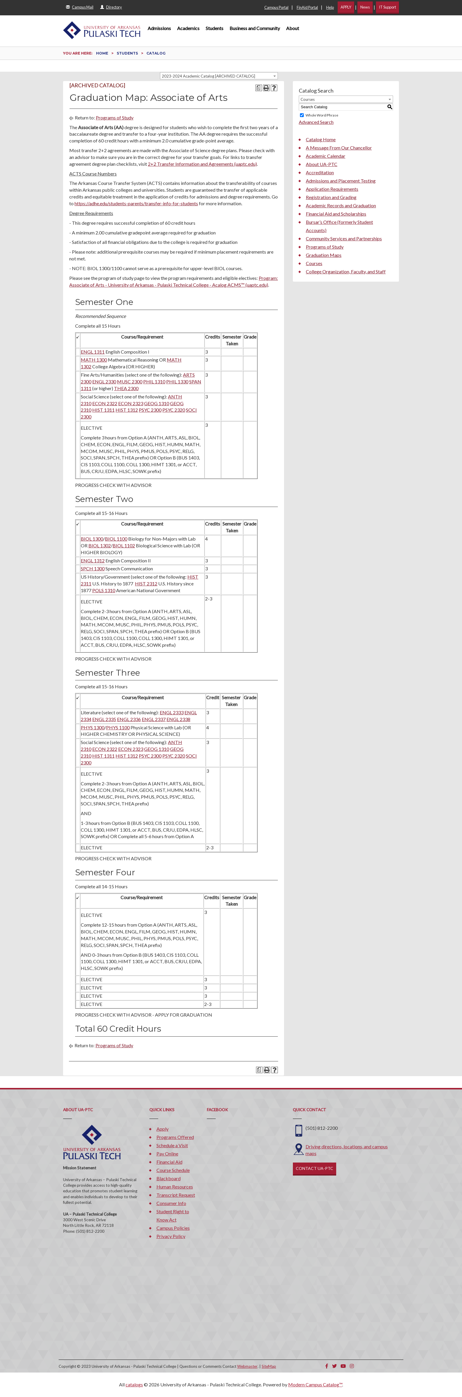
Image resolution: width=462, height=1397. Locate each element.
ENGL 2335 (104, 719)
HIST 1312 (127, 410)
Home (102, 53)
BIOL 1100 (116, 538)
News (365, 7)
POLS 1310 (103, 590)
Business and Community (255, 28)
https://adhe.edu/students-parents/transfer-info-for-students (136, 203)
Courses (314, 263)
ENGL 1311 (93, 351)
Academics (188, 28)
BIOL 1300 (92, 538)
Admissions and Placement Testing (341, 180)
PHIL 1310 (154, 381)
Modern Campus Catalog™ (315, 1384)
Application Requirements (332, 189)
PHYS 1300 (92, 727)
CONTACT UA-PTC (314, 1168)
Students (214, 28)
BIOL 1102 (124, 545)
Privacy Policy (170, 1236)
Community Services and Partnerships (344, 238)
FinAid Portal (307, 7)
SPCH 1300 (93, 568)
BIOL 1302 (99, 545)
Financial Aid (169, 1162)
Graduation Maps (323, 255)
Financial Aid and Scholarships (336, 213)
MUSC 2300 (129, 381)
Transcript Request (175, 1195)
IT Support (387, 7)
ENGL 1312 (93, 560)
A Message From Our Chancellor (339, 147)
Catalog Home (321, 139)
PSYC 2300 (150, 410)
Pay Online (167, 1153)
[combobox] (219, 75)
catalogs (134, 1384)
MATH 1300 (94, 359)
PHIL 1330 (177, 381)
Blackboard (168, 1178)
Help (330, 7)
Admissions (159, 28)
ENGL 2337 (154, 719)
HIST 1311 (103, 410)
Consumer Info (171, 1203)
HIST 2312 (146, 583)
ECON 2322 (104, 403)
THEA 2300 (126, 388)
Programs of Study (114, 117)
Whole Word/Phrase (322, 115)
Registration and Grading (331, 197)
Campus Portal (276, 7)
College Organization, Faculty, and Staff (346, 271)
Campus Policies (173, 1228)
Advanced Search (316, 122)
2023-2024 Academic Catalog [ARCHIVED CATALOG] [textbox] (208, 76)
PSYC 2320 (173, 410)
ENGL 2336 (129, 719)
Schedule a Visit (172, 1145)
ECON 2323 (130, 403)
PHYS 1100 (118, 727)
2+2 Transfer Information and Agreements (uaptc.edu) (202, 164)
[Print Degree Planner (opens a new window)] (258, 88)
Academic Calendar (325, 156)
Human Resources (174, 1186)
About (292, 28)
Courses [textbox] (308, 99)
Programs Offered (175, 1137)
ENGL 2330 (104, 381)
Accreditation (320, 172)
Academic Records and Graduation (341, 205)
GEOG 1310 (156, 403)
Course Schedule (173, 1170)
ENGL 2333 (172, 712)
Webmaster (247, 1366)
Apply (162, 1129)
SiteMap (269, 1366)
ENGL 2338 (178, 719)
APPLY (346, 7)
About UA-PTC (321, 164)
